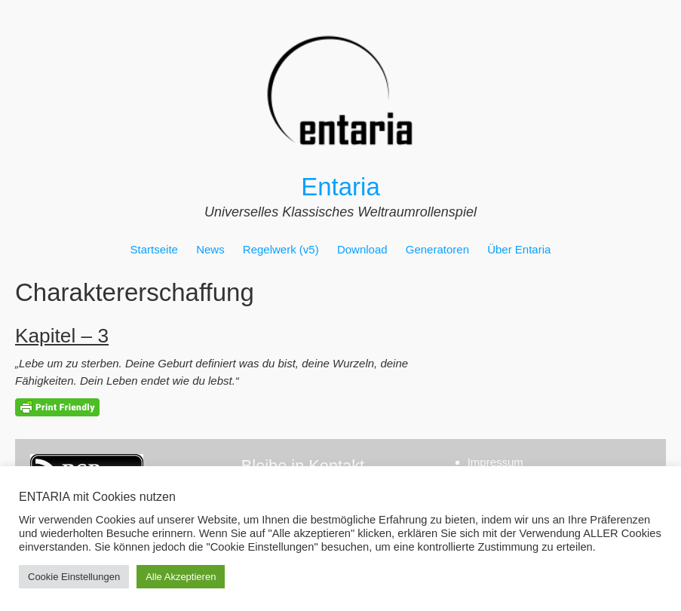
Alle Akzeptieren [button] (181, 576)
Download (362, 249)
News (210, 249)
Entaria (340, 187)
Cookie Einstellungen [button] (74, 576)
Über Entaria (519, 249)
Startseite (154, 249)
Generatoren (437, 249)
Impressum (495, 462)
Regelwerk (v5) (281, 249)
